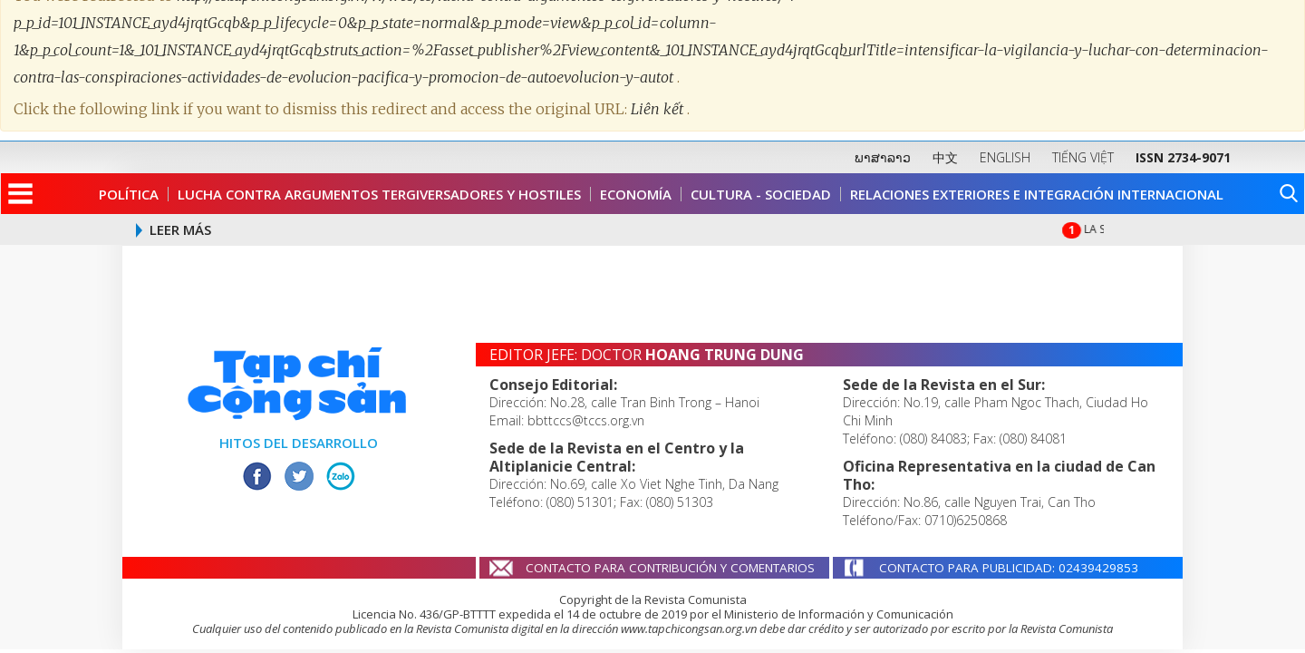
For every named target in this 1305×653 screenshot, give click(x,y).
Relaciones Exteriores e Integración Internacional (1036, 194)
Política (129, 194)
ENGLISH (1005, 157)
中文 (945, 157)
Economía (636, 194)
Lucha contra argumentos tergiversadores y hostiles (379, 194)
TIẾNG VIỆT (1083, 157)
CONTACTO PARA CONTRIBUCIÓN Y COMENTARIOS (670, 568)
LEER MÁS (180, 229)
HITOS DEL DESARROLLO (298, 443)
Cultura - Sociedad (761, 194)
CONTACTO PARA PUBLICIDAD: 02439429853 (1008, 568)
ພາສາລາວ (883, 157)
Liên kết (659, 100)
